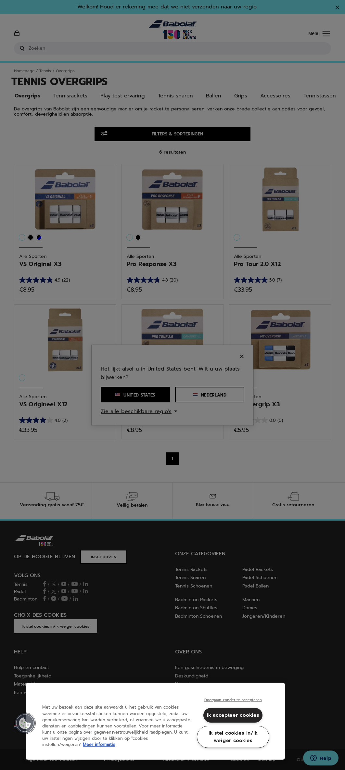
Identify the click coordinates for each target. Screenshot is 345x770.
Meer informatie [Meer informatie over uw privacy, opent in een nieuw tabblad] (99, 744)
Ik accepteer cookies (233, 715)
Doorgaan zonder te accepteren (233, 700)
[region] (155, 721)
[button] (25, 723)
